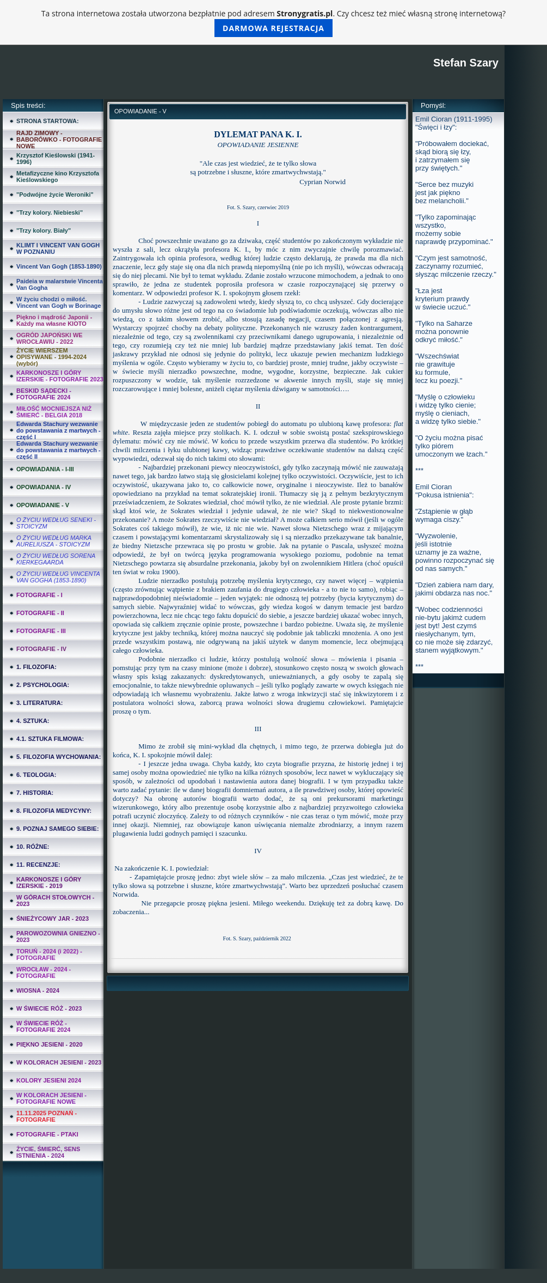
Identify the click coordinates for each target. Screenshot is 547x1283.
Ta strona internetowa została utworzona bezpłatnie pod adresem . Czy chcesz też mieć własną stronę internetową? (273, 22)
